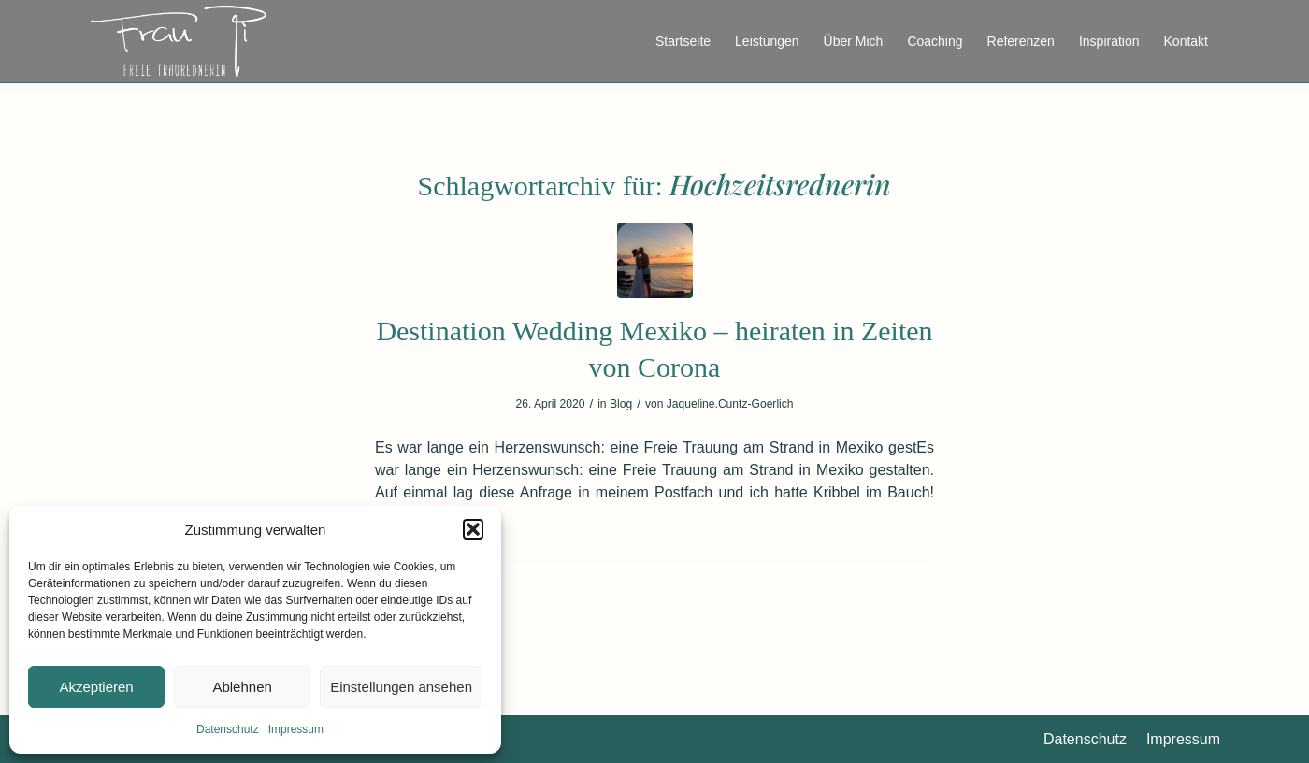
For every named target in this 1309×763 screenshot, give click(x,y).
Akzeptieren (96, 687)
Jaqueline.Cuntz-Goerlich (730, 403)
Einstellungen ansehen (401, 687)
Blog (621, 403)
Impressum (296, 729)
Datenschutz (227, 729)
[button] (473, 529)
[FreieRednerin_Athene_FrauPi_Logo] (178, 41)
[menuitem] (683, 41)
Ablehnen (241, 687)
